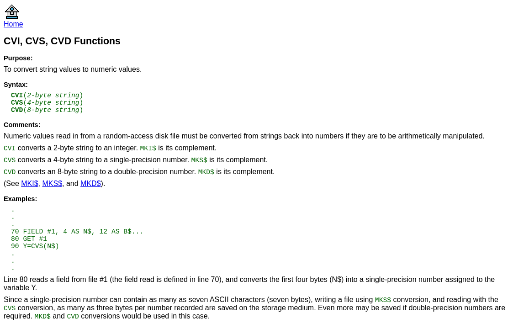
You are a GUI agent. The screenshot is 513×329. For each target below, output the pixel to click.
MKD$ (90, 183)
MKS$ (52, 183)
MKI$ (29, 183)
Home (13, 24)
